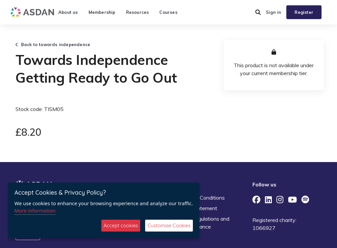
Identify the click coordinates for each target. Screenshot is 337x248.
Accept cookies (121, 225)
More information (35, 210)
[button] (258, 12)
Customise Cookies (169, 225)
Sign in (273, 12)
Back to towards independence (52, 44)
